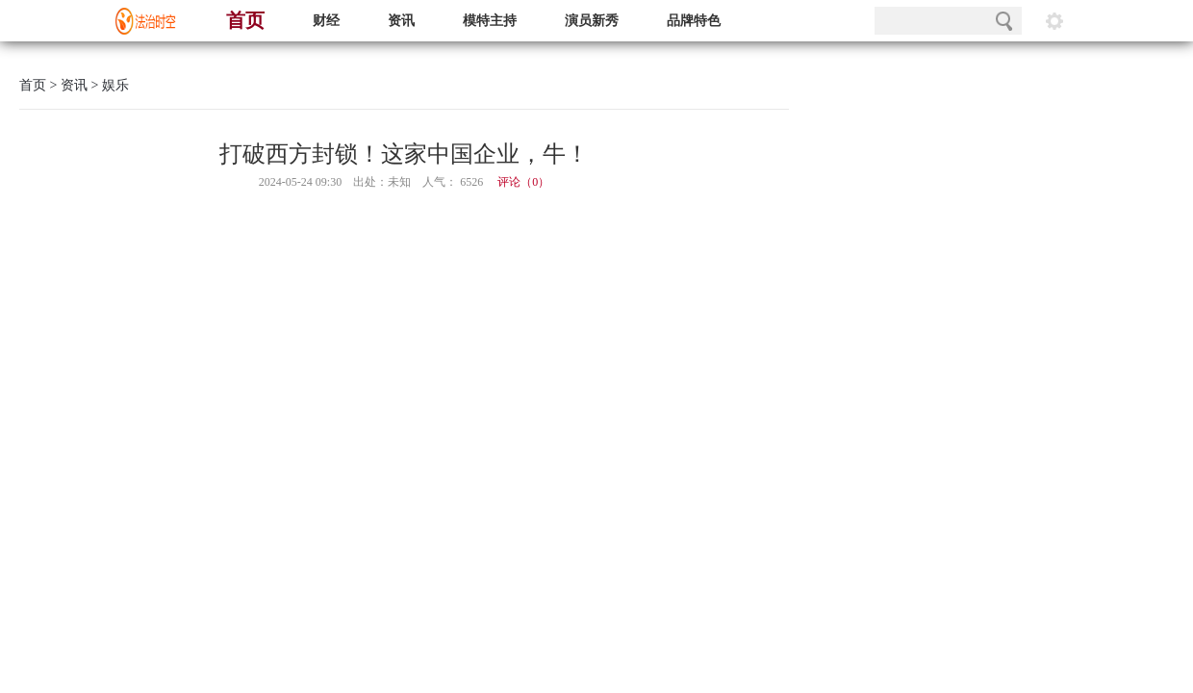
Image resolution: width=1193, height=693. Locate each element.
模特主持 (490, 20)
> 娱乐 (108, 85)
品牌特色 (694, 20)
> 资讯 (67, 85)
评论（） (523, 182)
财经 (326, 20)
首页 (245, 20)
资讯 (401, 20)
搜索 (1004, 21)
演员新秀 (592, 20)
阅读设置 (1054, 20)
